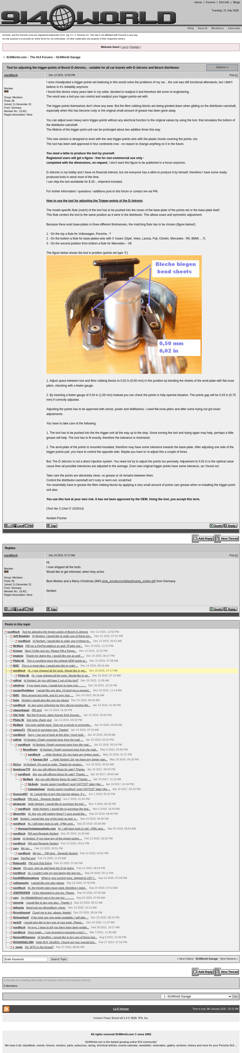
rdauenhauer (21, 710)
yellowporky (21, 882)
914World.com (16, 57)
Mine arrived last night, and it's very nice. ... (47, 695)
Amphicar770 (21, 769)
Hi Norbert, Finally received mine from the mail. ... (53, 739)
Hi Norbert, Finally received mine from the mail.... (62, 744)
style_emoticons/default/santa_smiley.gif (128, 581)
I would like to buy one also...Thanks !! (49, 902)
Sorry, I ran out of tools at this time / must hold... (56, 734)
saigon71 (19, 729)
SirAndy (33, 784)
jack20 (17, 922)
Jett (15, 818)
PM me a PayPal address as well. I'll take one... (53, 645)
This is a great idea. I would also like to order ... (49, 665)
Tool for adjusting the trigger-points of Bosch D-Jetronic (55, 631)
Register (135, 47)
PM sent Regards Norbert (43, 833)
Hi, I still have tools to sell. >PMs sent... (51, 823)
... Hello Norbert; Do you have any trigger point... (71, 754)
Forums (210, 2)
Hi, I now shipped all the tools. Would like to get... (57, 670)
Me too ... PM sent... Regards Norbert (55, 853)
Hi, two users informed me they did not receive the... (59, 705)
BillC (16, 665)
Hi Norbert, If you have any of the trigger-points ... (52, 838)
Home (198, 2)
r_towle (18, 947)
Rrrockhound (21, 912)
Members (218, 28)
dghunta (18, 907)
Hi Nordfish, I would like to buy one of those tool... (67, 937)
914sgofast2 (21, 917)
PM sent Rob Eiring (40, 863)
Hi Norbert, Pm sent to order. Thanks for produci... (53, 764)
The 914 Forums (41, 57)
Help (191, 28)
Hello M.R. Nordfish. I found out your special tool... (66, 942)
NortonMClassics (24, 937)
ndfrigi (17, 680)
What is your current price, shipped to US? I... (68, 877)
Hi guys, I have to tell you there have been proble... (58, 927)
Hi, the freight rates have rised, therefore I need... (57, 887)
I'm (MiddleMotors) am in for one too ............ (47, 897)
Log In (124, 47)
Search (202, 28)
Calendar (234, 28)
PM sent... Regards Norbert (44, 798)
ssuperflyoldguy (23, 690)
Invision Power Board (106, 1017)
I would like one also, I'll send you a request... (63, 690)
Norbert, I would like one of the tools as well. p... (49, 818)
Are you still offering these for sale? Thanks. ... (60, 774)
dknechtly (19, 813)
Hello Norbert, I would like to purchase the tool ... (57, 803)
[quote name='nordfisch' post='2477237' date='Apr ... (72, 784)
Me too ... (26, 848)
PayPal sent (28, 858)
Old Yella (18, 715)
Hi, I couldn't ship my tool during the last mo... (55, 873)
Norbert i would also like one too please (45, 700)
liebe (16, 700)
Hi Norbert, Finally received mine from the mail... (69, 749)
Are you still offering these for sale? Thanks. (58, 769)
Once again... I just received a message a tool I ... (57, 932)
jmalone (18, 655)
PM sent (37, 710)
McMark (18, 645)
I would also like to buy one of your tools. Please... (54, 922)
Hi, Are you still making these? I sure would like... (57, 813)
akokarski (19, 803)
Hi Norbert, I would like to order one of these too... (62, 636)
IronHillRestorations (26, 877)
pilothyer (18, 685)
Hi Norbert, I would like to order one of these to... (62, 640)
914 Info (224, 2)
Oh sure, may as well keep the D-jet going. (48, 868)
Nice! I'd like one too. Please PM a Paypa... (51, 650)
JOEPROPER (21, 892)
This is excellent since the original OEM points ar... (57, 660)
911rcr (17, 764)
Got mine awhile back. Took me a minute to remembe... (58, 724)
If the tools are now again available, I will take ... (60, 917)
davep (17, 868)
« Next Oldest (185, 958)
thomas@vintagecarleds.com (37, 828)
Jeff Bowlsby (21, 636)
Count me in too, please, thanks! (51, 912)
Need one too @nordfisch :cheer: (46, 907)
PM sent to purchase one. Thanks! (48, 729)
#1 (236, 75)
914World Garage (68, 57)
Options (221, 67)
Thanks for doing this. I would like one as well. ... (55, 655)
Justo (16, 838)
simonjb (18, 902)
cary (16, 848)
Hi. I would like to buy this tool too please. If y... (58, 794)
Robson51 (19, 863)
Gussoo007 (20, 794)
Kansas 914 (40, 759)
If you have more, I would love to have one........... (56, 685)
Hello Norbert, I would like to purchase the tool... (61, 808)
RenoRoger (30, 749)
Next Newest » (229, 958)
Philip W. (18, 660)
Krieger (18, 650)
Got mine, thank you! (39, 719)
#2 (236, 555)
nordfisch (11, 75)
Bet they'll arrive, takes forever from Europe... (54, 715)
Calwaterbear (36, 789)
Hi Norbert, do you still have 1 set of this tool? (51, 680)
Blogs (236, 2)
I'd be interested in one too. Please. (53, 892)
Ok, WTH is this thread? (39, 947)
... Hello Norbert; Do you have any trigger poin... (79, 759)
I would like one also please (47, 882)
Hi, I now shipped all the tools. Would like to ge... (61, 675)
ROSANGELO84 (23, 942)
